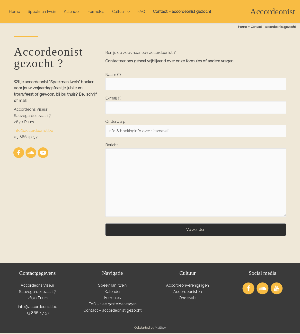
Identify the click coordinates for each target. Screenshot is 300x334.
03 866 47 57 (37, 313)
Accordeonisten (187, 292)
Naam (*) (195, 81)
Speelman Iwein (42, 11)
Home (14, 11)
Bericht (195, 181)
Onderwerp (195, 128)
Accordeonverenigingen (187, 286)
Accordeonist (272, 11)
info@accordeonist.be (33, 130)
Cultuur (118, 11)
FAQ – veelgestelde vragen (112, 305)
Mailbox (160, 328)
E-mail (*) (195, 105)
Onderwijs (187, 298)
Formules (96, 11)
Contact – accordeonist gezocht (183, 11)
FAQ (142, 11)
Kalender (72, 11)
